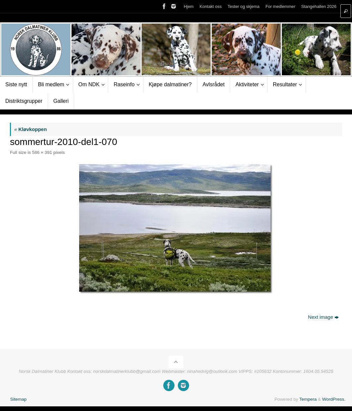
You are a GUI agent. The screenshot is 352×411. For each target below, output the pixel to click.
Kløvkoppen (30, 129)
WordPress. (333, 399)
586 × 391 (42, 152)
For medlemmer (280, 6)
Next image (323, 317)
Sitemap (18, 399)
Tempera (308, 399)
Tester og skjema (243, 6)
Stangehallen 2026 (318, 6)
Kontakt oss (211, 6)
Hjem (189, 6)
